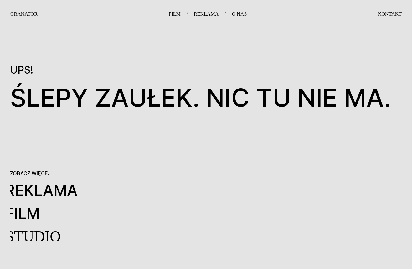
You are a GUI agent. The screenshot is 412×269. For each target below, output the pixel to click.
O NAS (239, 14)
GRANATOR (24, 14)
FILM (174, 14)
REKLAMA (206, 14)
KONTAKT (390, 14)
